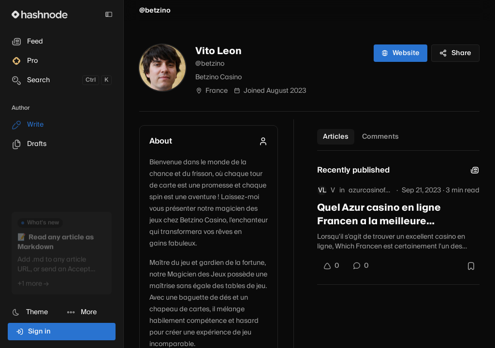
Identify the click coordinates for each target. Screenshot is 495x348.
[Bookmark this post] (471, 266)
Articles (336, 137)
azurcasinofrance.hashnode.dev (371, 190)
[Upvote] (331, 266)
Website (400, 53)
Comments (380, 137)
